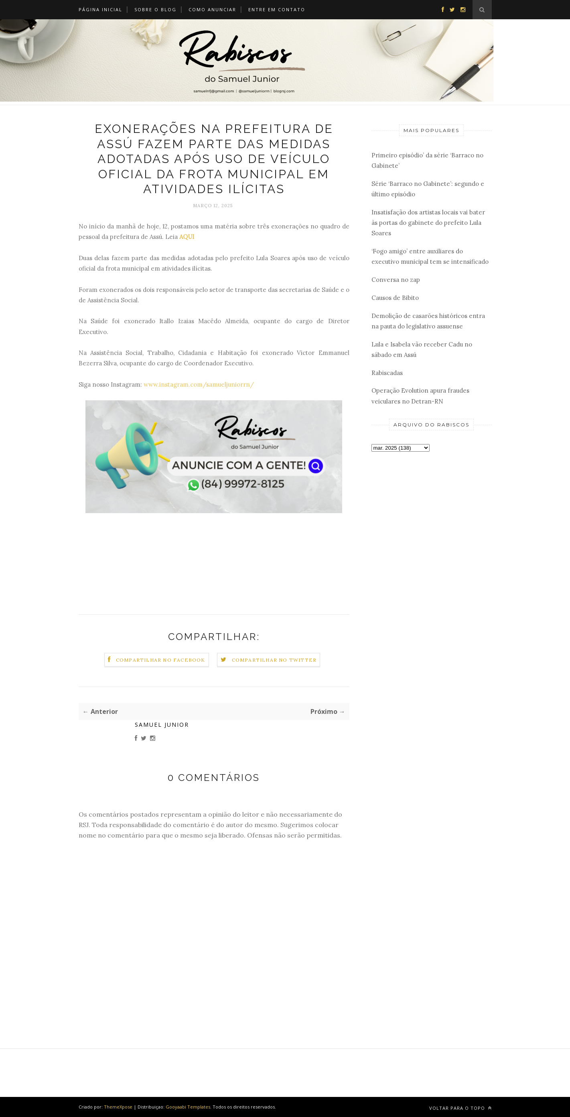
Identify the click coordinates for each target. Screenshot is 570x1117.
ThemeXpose (118, 1107)
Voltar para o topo (460, 1108)
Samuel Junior (162, 724)
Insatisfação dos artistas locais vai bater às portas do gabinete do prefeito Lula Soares (428, 222)
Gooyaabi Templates (188, 1107)
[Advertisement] (431, 585)
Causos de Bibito (395, 298)
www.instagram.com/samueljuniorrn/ (199, 384)
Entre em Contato (276, 9)
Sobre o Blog (155, 9)
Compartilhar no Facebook (160, 660)
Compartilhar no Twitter (274, 660)
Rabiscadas (387, 373)
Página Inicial (100, 9)
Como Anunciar (212, 9)
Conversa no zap (395, 279)
